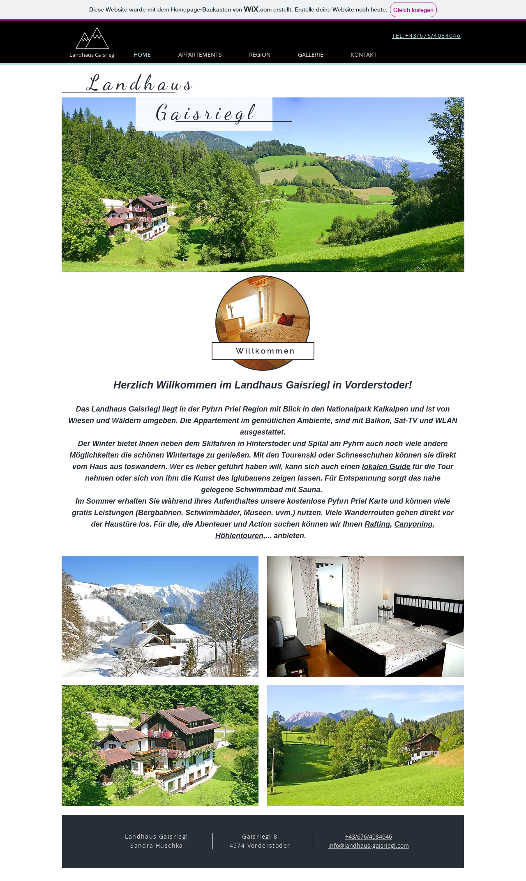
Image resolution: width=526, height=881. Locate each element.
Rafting (377, 524)
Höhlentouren (239, 536)
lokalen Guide (386, 466)
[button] (160, 616)
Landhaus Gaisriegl (92, 54)
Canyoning (413, 524)
